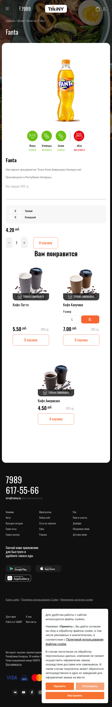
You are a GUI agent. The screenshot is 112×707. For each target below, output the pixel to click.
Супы (41, 529)
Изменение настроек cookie (76, 599)
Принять (60, 686)
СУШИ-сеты (11, 529)
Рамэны (43, 534)
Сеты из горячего (47, 523)
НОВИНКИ (10, 512)
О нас (29, 616)
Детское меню (80, 534)
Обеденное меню (81, 529)
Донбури (77, 523)
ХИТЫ (8, 517)
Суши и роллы (13, 534)
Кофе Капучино (73, 304)
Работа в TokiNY (14, 622)
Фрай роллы (45, 512)
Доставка (11, 616)
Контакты (31, 622)
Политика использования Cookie (39, 599)
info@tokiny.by (13, 498)
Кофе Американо (49, 400)
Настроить (75, 695)
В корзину (45, 242)
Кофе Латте (21, 304)
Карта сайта (12, 599)
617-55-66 (22, 489)
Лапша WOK (44, 517)
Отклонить (90, 686)
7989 (26, 8)
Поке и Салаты (80, 517)
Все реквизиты (14, 664)
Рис (74, 512)
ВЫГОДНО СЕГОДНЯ (14, 523)
